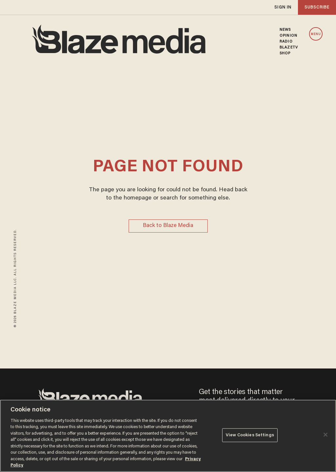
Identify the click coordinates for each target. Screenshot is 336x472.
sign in (282, 7)
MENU (316, 34)
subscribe (316, 7)
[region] (168, 436)
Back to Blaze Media (168, 226)
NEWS (285, 30)
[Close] (325, 434)
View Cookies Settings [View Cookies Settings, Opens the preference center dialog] (250, 435)
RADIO (286, 42)
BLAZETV (289, 47)
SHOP (285, 53)
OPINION (288, 36)
